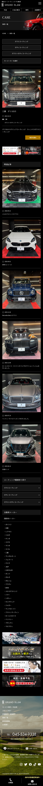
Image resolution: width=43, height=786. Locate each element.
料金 (5, 10)
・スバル (7, 549)
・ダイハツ (7, 524)
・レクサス (7, 531)
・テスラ (7, 563)
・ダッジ (7, 574)
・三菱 (6, 553)
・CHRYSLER (8, 570)
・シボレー (7, 598)
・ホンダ (7, 538)
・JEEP (6, 567)
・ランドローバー (10, 609)
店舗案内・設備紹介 (9, 714)
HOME (4, 33)
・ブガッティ (8, 623)
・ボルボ (7, 577)
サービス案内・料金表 (9, 707)
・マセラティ (8, 626)
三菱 (6, 119)
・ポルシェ (7, 581)
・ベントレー (8, 619)
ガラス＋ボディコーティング (21, 53)
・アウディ (7, 584)
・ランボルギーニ (10, 556)
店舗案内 (38, 10)
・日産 (6, 528)
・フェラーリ (8, 559)
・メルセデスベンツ (10, 591)
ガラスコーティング (21, 41)
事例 (26, 10)
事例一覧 (5, 717)
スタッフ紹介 (6, 711)
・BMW (6, 588)
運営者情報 (6, 721)
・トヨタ (7, 535)
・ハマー (7, 595)
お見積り (5, 725)
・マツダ (7, 545)
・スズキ (7, 542)
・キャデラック (9, 602)
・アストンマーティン (11, 612)
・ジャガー (7, 605)
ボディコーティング (21, 47)
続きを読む (33, 137)
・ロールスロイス (10, 616)
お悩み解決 (16, 10)
